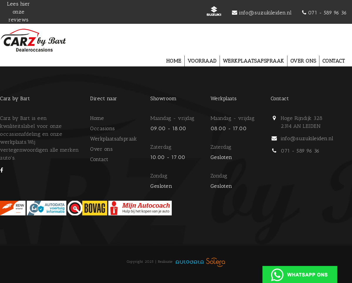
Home (97, 118)
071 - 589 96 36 (327, 12)
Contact (99, 159)
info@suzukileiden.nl (265, 12)
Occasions (102, 128)
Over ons (101, 149)
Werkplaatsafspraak (113, 138)
